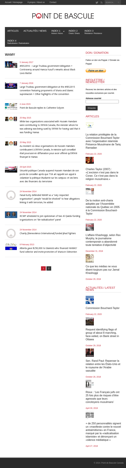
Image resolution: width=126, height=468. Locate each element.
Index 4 (18, 41)
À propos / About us (36, 2)
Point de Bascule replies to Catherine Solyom (42, 107)
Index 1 (57, 31)
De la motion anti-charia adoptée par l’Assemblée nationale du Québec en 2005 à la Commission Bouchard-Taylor (103, 207)
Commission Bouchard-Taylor (102, 308)
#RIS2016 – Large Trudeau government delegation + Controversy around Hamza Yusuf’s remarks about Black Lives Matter (47, 69)
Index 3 (93, 31)
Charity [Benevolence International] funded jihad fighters (48, 233)
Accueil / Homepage (13, 2)
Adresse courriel (93, 98)
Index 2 (74, 31)
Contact (53, 2)
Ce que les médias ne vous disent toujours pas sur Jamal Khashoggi (102, 269)
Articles (13, 30)
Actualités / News (34, 30)
